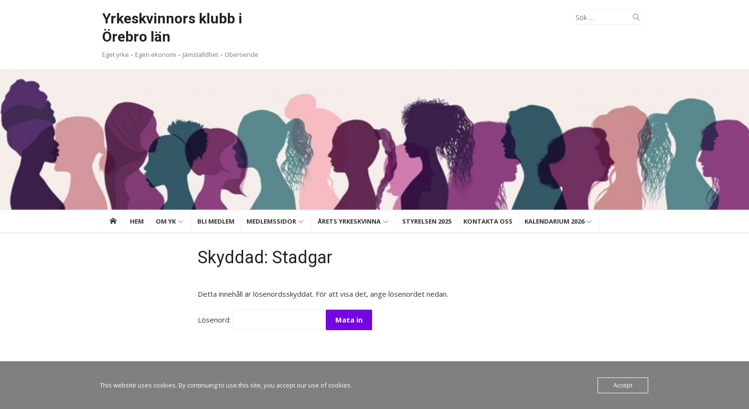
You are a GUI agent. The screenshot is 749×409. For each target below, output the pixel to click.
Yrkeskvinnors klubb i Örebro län (172, 27)
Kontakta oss (488, 221)
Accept (622, 385)
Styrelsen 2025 (426, 221)
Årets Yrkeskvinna (349, 221)
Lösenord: (261, 319)
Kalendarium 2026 (554, 221)
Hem (137, 221)
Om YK (166, 221)
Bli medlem (216, 221)
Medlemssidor (271, 221)
